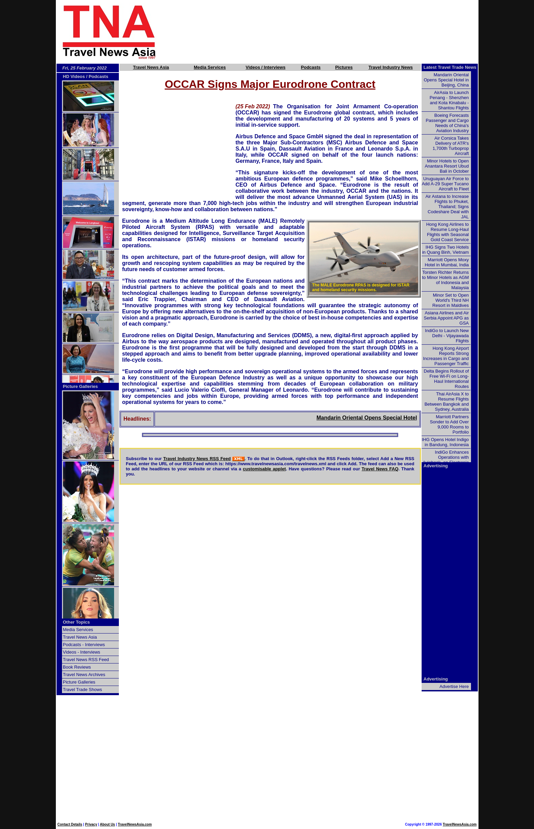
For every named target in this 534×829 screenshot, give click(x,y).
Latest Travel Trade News (450, 67)
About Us (107, 824)
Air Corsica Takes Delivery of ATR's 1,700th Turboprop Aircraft (451, 146)
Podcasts (311, 67)
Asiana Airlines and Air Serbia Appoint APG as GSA (446, 318)
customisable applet (264, 468)
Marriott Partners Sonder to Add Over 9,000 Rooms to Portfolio (449, 424)
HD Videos (74, 76)
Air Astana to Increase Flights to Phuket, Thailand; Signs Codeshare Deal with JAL (447, 206)
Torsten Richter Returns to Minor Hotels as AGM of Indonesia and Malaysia (445, 280)
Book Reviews (77, 667)
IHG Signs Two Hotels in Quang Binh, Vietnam (445, 250)
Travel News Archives (84, 674)
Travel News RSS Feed (86, 659)
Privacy (91, 824)
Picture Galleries (80, 386)
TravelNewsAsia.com (135, 824)
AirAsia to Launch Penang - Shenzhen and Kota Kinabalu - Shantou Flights (449, 100)
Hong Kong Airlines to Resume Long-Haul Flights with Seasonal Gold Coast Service (447, 232)
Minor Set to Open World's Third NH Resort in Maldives (451, 300)
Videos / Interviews (265, 67)
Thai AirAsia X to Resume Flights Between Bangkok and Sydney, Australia (446, 401)
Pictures (343, 67)
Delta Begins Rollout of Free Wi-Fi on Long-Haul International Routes (446, 379)
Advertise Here (454, 686)
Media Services (210, 67)
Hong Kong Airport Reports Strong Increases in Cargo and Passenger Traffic (446, 356)
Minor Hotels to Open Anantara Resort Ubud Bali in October (447, 166)
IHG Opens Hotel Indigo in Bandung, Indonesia (445, 442)
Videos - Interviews (81, 652)
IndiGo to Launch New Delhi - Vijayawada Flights (447, 335)
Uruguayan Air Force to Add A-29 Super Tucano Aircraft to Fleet (445, 183)
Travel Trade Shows (82, 689)
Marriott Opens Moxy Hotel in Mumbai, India (447, 262)
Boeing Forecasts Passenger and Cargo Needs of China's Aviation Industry (447, 123)
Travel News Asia (151, 67)
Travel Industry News (390, 67)
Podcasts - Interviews (84, 644)
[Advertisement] (329, 31)
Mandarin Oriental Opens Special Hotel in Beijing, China (407, 418)
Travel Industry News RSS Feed (197, 458)
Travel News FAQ (380, 468)
